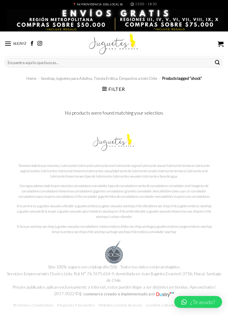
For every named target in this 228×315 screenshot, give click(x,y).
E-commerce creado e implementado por (127, 293)
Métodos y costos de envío (120, 305)
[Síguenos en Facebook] (32, 43)
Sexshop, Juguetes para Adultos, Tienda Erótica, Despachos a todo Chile (99, 78)
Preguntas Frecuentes (76, 305)
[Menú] (15, 44)
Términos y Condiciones (33, 305)
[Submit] (217, 62)
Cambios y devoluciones (166, 305)
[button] (198, 302)
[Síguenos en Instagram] (39, 43)
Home (31, 78)
